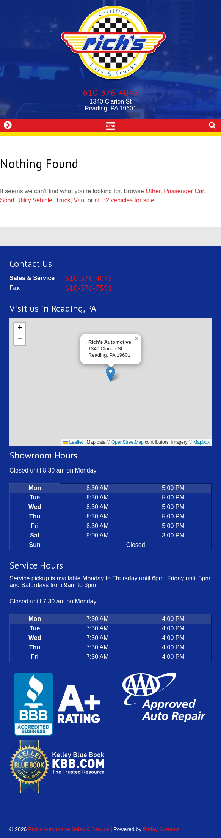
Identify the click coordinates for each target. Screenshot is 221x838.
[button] (110, 374)
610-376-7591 (88, 288)
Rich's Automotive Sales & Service (68, 829)
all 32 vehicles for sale (124, 200)
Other (153, 191)
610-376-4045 (110, 92)
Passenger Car (184, 191)
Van (79, 200)
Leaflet (73, 442)
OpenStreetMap (127, 442)
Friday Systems (161, 829)
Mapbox (201, 442)
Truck (62, 200)
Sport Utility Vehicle (26, 200)
